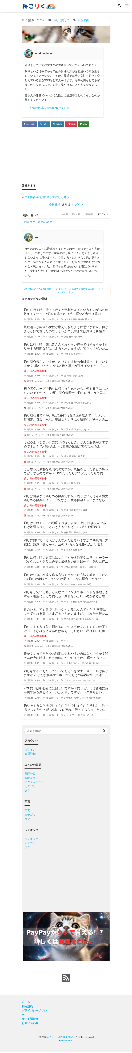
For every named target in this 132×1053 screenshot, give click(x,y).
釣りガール (79, 337)
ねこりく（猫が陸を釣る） (60, 1037)
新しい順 (69, 216)
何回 (66, 533)
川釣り (75, 376)
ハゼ (66, 716)
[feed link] (66, 978)
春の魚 (88, 619)
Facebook (30, 124)
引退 (71, 511)
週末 (76, 533)
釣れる (94, 602)
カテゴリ (30, 786)
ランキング (31, 839)
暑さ (66, 457)
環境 (76, 430)
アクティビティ (34, 782)
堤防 (73, 619)
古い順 (56, 216)
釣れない (87, 602)
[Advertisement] (66, 155)
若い (80, 511)
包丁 (66, 641)
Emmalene (67, 1041)
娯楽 (66, 511)
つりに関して (61, 20)
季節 (71, 533)
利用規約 (27, 1007)
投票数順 (85, 216)
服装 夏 (76, 457)
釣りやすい (83, 430)
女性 (80, 20)
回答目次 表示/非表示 (38, 222)
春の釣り (80, 619)
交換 (66, 354)
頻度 (85, 533)
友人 (75, 585)
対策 (69, 376)
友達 (80, 585)
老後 (76, 511)
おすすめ (68, 320)
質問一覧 (30, 774)
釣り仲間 (87, 585)
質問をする (31, 778)
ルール (79, 681)
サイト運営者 (30, 1019)
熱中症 (84, 403)
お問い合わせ (30, 1023)
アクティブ (101, 216)
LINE (93, 124)
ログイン (77, 205)
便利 (75, 320)
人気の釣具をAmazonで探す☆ (48, 107)
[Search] (119, 6)
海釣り (99, 698)
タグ (27, 791)
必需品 (67, 567)
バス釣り (77, 698)
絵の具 (70, 484)
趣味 (71, 337)
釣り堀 (90, 716)
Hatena (63, 124)
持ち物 (81, 320)
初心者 (72, 354)
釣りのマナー (89, 681)
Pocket (78, 124)
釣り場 (94, 619)
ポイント (68, 602)
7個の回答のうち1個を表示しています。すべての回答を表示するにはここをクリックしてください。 (66, 291)
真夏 (83, 457)
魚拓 (78, 484)
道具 (91, 567)
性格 (75, 550)
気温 (66, 430)
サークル (68, 585)
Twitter (47, 124)
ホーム (26, 1002)
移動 (75, 602)
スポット (77, 664)
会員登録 (54, 205)
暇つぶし (89, 320)
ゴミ (66, 681)
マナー (72, 681)
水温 (71, 430)
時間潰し (75, 567)
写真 (27, 811)
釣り (87, 20)
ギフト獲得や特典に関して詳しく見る (45, 197)
